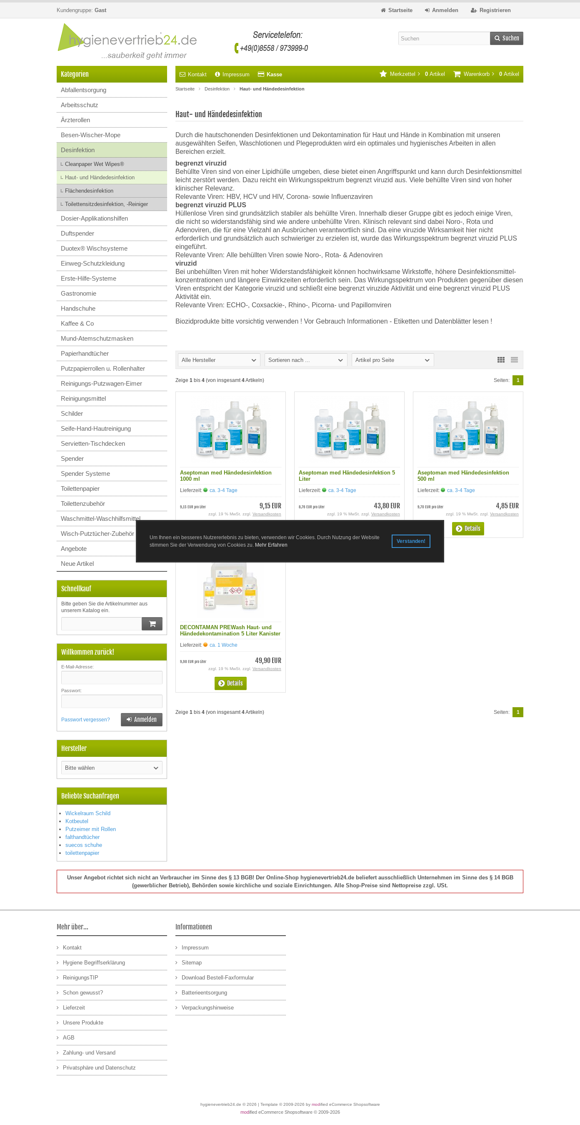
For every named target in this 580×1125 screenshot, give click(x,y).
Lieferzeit (71, 1007)
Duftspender (77, 233)
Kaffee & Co (77, 323)
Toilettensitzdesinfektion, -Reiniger (106, 204)
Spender (72, 458)
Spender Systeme (85, 473)
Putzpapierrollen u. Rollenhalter (103, 368)
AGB (66, 1037)
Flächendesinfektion (89, 191)
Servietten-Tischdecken (93, 443)
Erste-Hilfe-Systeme (88, 278)
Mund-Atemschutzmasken (97, 338)
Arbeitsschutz (79, 104)
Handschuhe (78, 308)
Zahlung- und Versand (86, 1052)
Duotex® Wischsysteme (94, 248)
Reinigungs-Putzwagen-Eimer (101, 383)
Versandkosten (266, 514)
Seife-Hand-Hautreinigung (96, 428)
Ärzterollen (75, 119)
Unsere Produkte (80, 1022)
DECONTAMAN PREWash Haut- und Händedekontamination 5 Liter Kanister (230, 630)
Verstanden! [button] (411, 541)
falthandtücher (82, 837)
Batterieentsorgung (201, 992)
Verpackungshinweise (204, 1007)
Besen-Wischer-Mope (90, 134)
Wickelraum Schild (87, 813)
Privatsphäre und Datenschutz (96, 1067)
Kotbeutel (76, 821)
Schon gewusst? (80, 992)
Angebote (74, 548)
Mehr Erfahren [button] (271, 545)
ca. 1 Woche (224, 645)
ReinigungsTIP (77, 977)
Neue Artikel (77, 563)
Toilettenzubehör (83, 503)
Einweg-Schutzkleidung (93, 263)
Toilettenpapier (80, 488)
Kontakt (193, 74)
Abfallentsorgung (83, 89)
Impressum (232, 74)
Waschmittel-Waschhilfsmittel (100, 518)
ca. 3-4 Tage (224, 490)
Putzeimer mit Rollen (90, 829)
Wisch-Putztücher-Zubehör (97, 533)
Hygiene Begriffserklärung (91, 962)
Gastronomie (78, 293)
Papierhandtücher (85, 353)
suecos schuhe (83, 845)
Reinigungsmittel (83, 398)
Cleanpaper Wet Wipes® (94, 164)
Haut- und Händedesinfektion (100, 177)
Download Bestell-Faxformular (214, 977)
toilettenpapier (82, 853)
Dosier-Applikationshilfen (94, 218)
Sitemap (188, 962)
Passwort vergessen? (85, 720)
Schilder (72, 413)
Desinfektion (78, 149)
